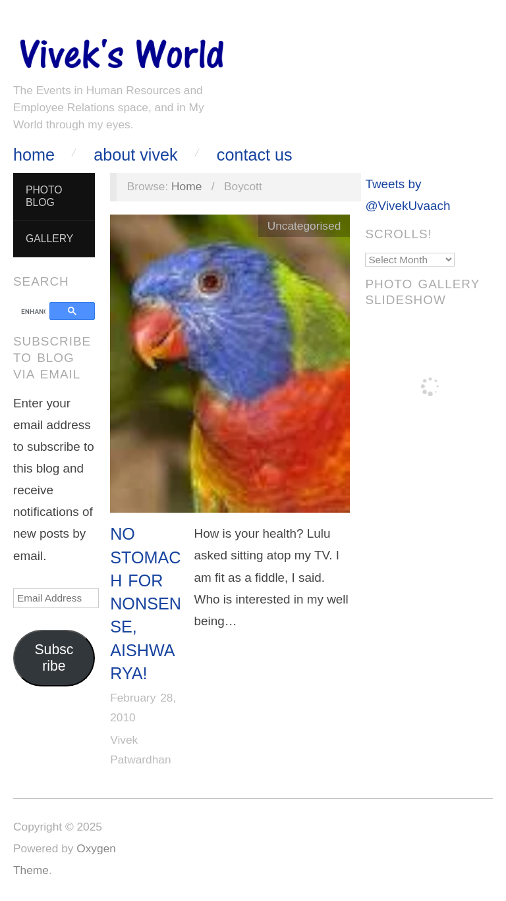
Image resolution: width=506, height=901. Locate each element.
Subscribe (53, 658)
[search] (33, 312)
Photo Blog (44, 196)
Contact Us (255, 155)
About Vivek (135, 155)
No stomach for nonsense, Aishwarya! (145, 603)
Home (34, 155)
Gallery (49, 238)
